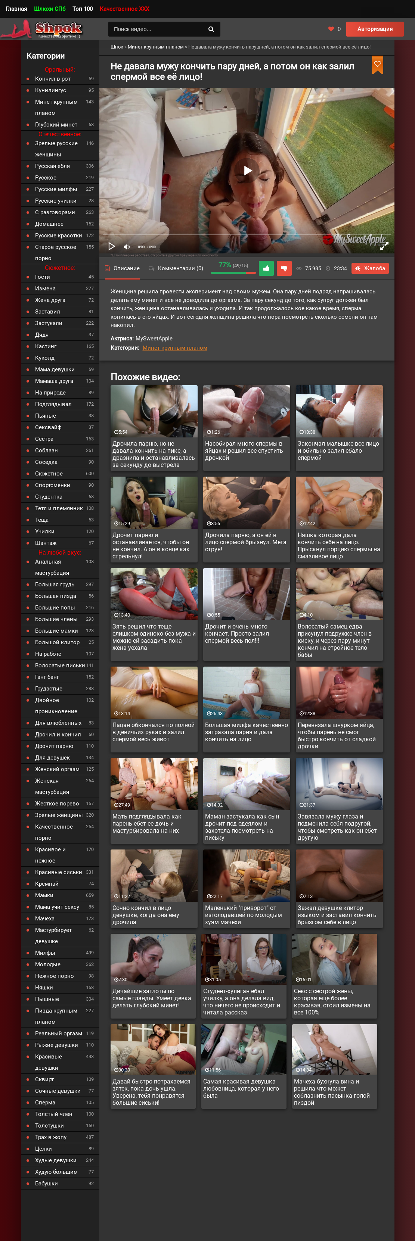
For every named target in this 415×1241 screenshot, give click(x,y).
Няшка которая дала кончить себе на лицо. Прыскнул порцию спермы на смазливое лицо (339, 545)
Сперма (45, 1102)
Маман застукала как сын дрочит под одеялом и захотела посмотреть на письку (242, 827)
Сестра (44, 439)
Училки (45, 531)
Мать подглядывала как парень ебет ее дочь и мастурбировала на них (147, 823)
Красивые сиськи (58, 872)
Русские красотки (58, 235)
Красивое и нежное (50, 855)
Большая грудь (54, 584)
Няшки (44, 987)
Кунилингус (50, 90)
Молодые (48, 964)
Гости (42, 277)
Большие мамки (56, 630)
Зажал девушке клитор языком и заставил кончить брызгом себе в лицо (337, 915)
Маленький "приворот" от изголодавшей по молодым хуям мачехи (243, 915)
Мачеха (45, 918)
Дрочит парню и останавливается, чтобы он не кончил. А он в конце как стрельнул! (151, 545)
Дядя (42, 334)
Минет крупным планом (175, 347)
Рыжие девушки (56, 1045)
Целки (43, 1148)
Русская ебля (52, 166)
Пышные (47, 999)
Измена (45, 288)
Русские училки (56, 200)
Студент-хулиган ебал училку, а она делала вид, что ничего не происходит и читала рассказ (241, 1002)
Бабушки (46, 1183)
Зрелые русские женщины (56, 149)
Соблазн (46, 450)
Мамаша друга (54, 381)
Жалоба (370, 268)
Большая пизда (55, 596)
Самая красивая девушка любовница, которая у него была (241, 1088)
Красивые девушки (48, 1062)
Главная (16, 9)
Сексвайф (48, 427)
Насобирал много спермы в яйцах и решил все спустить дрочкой (244, 450)
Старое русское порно (55, 253)
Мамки (44, 895)
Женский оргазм (57, 769)
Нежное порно (54, 976)
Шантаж (45, 543)
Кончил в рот (53, 78)
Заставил (47, 311)
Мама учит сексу (57, 907)
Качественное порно (54, 832)
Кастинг (45, 346)
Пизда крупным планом (56, 1016)
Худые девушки (56, 1160)
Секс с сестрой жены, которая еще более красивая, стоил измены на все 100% (332, 1002)
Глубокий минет (56, 124)
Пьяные (45, 415)
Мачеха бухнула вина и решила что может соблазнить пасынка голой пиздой (332, 1092)
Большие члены (56, 619)
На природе (50, 392)
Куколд (45, 358)
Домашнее (49, 224)
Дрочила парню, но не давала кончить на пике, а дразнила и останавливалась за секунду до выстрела (153, 454)
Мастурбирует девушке (53, 936)
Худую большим (56, 1172)
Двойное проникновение (56, 706)
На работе (48, 654)
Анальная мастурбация (52, 567)
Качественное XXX (124, 9)
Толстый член (53, 1114)
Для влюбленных (58, 723)
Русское (45, 177)
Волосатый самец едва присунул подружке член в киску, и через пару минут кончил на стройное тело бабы (335, 640)
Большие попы (55, 607)
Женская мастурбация (52, 786)
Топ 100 (82, 9)
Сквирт (44, 1079)
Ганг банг (47, 677)
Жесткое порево (57, 803)
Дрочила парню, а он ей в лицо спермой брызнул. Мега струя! (246, 542)
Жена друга (50, 300)
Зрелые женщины (59, 815)
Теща (42, 520)
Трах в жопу (50, 1137)
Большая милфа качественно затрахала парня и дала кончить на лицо (246, 732)
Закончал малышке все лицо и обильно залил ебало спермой (338, 450)
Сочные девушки (58, 1091)
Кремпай (47, 883)
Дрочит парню (54, 746)
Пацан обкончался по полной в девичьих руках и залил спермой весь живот (153, 732)
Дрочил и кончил (58, 734)
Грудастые (48, 688)
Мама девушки (55, 369)
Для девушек (52, 757)
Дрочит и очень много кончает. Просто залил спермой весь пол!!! (237, 633)
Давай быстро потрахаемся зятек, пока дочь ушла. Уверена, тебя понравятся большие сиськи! (151, 1092)
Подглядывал (53, 404)
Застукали (48, 323)
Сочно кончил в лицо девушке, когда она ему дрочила (145, 915)
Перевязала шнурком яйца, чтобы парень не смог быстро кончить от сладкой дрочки (337, 735)
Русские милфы (56, 189)
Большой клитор (57, 642)
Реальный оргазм (58, 1033)
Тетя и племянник (59, 508)
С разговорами (55, 212)
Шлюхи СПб (49, 9)
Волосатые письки (60, 665)
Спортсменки (52, 485)
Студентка (48, 496)
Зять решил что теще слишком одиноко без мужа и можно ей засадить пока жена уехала (154, 637)
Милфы (45, 953)
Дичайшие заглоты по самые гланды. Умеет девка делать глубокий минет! (151, 998)
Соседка (46, 462)
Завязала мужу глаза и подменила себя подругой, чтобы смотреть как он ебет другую (337, 827)
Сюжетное (49, 473)
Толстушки (49, 1125)
